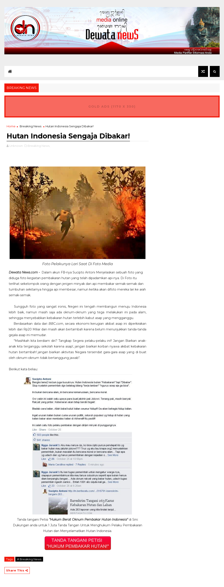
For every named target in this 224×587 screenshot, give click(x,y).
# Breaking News (29, 559)
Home (11, 126)
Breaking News (30, 126)
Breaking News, (39, 145)
